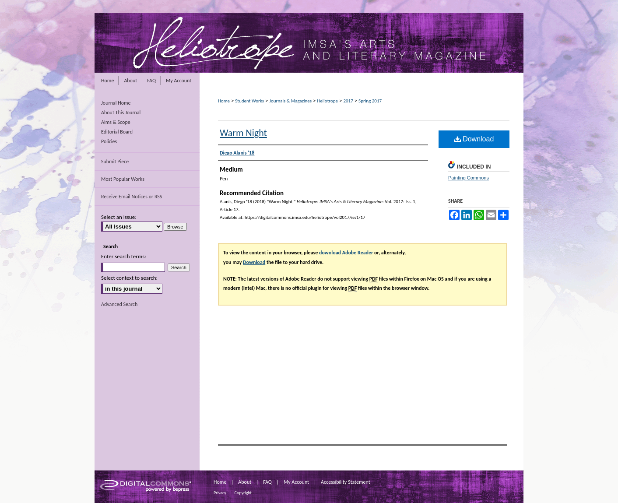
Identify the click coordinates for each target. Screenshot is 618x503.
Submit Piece (115, 161)
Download (474, 139)
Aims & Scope (115, 122)
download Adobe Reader (346, 253)
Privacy (220, 493)
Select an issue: (119, 217)
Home (224, 101)
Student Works (249, 101)
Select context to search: (129, 277)
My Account (296, 482)
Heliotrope (327, 101)
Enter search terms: (123, 256)
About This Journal (120, 112)
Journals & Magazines (290, 101)
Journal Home (116, 103)
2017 (348, 101)
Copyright (243, 493)
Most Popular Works (122, 179)
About (244, 482)
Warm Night (243, 133)
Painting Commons (468, 177)
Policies (109, 141)
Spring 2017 (370, 101)
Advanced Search (119, 304)
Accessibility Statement (345, 482)
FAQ (267, 482)
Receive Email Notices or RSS (131, 196)
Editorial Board (117, 132)
